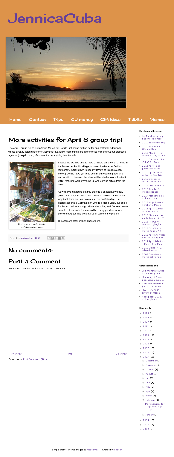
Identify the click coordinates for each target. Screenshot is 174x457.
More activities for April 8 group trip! (154, 406)
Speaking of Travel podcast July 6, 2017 (153, 278)
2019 (146, 339)
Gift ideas (110, 119)
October (150, 369)
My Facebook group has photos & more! (153, 137)
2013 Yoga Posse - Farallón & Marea (152, 203)
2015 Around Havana (153, 185)
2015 (146, 356)
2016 (146, 352)
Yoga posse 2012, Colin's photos (152, 298)
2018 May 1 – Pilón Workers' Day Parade (153, 154)
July (148, 378)
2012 (146, 428)
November (152, 364)
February (151, 399)
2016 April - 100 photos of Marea (151, 167)
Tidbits (135, 119)
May (148, 386)
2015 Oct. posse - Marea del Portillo (152, 180)
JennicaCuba (55, 18)
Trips (58, 119)
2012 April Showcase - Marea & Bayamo (153, 236)
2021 (146, 330)
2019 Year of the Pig (153, 142)
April (148, 391)
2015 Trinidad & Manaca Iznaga (151, 190)
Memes (157, 119)
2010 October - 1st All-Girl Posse (152, 249)
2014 (146, 420)
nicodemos (93, 449)
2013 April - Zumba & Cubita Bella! (153, 210)
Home (15, 119)
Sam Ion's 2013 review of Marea (151, 291)
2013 (146, 424)
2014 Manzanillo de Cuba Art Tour (153, 197)
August (149, 373)
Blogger (117, 449)
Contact (37, 119)
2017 (146, 348)
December (151, 360)
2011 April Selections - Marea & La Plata (153, 242)
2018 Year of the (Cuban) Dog (151, 148)
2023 (146, 321)
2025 (146, 313)
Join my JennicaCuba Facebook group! (153, 272)
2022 (146, 326)
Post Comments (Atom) (35, 359)
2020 (146, 335)
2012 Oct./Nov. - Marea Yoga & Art (151, 229)
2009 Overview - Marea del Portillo (151, 255)
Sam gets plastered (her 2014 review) (152, 285)
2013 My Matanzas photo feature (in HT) (153, 216)
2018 (146, 343)
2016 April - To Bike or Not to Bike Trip (153, 174)
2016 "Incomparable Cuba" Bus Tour (153, 161)
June (148, 382)
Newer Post (15, 353)
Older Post (121, 353)
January (150, 414)
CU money (82, 119)
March (149, 395)
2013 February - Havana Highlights (151, 223)
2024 (146, 317)
